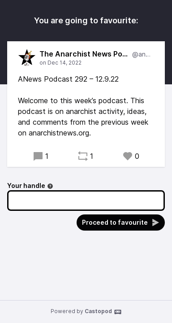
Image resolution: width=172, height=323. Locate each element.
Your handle (30, 185)
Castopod (103, 312)
